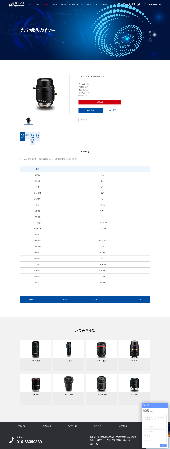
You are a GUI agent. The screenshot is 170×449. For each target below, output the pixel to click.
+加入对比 (83, 120)
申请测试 (112, 110)
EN (96, 4)
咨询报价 (90, 110)
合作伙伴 (72, 4)
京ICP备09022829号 (49, 446)
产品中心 (46, 4)
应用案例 (54, 4)
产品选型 (38, 4)
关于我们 (80, 4)
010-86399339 (29, 435)
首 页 (30, 4)
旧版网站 (88, 4)
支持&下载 (62, 4)
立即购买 (99, 102)
